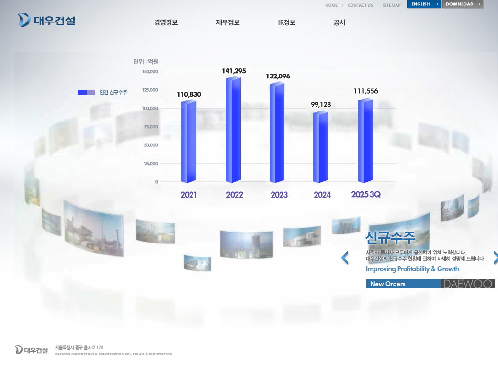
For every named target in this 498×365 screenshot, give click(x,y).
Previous (345, 258)
